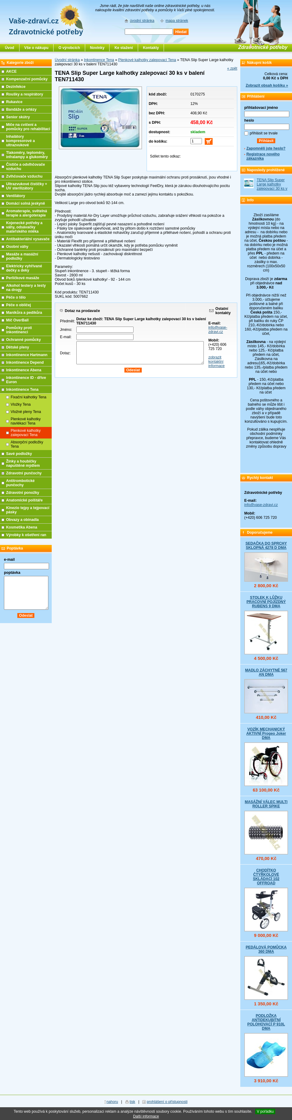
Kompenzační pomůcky (27, 79)
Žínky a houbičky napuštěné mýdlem (23, 463)
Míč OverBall (17, 320)
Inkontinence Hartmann (26, 355)
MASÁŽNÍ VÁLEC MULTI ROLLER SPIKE (266, 804)
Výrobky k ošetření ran (26, 535)
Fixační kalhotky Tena (28, 397)
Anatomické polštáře (24, 500)
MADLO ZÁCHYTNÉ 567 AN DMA (266, 672)
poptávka (12, 572)
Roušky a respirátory (24, 94)
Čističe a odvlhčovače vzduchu (25, 166)
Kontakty (151, 48)
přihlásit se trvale (264, 133)
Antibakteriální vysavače (28, 239)
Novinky (97, 48)
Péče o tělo (16, 297)
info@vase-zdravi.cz (217, 329)
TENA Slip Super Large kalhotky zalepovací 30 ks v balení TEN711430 (272, 186)
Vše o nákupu (36, 48)
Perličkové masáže (22, 278)
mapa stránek (176, 21)
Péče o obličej (18, 305)
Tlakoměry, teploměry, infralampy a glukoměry (27, 155)
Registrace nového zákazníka (263, 156)
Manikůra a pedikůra (24, 312)
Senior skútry (18, 117)
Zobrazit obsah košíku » (267, 85)
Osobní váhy (17, 246)
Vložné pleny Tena (26, 412)
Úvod (9, 48)
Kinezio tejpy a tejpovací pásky (27, 510)
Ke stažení (123, 48)
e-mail (9, 559)
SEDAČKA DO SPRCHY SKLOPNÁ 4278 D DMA (266, 545)
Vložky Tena (21, 404)
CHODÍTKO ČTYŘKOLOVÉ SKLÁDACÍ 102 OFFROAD (266, 876)
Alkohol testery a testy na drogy (26, 287)
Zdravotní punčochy (24, 473)
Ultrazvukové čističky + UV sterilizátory (26, 186)
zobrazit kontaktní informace (216, 361)
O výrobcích (69, 48)
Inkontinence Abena (23, 370)
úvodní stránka (142, 21)
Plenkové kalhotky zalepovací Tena (147, 60)
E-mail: (65, 337)
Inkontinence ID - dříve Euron (26, 380)
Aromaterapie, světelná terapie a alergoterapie (26, 213)
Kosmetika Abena (21, 527)
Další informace (146, 1116)
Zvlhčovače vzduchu (24, 176)
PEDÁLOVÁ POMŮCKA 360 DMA (266, 949)
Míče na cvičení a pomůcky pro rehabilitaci (28, 127)
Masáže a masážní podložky (22, 256)
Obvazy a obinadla (22, 520)
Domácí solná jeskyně (25, 203)
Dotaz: (65, 353)
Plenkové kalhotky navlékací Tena (26, 421)
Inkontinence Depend (25, 362)
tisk (132, 1102)
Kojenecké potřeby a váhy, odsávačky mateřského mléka (24, 227)
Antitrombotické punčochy (20, 483)
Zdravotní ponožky (22, 493)
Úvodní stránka (67, 60)
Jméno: (66, 330)
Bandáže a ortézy (21, 109)
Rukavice (14, 102)
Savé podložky (19, 454)
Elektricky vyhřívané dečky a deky (24, 268)
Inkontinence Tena (99, 60)
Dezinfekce (16, 87)
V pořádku (265, 1111)
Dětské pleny (17, 347)
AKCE (11, 71)
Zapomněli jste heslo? (266, 148)
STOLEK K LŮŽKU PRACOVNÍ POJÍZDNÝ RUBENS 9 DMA (266, 601)
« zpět (232, 68)
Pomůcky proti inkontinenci (19, 330)
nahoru (112, 1102)
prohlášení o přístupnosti (167, 1102)
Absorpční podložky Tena (27, 444)
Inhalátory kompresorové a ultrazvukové (20, 140)
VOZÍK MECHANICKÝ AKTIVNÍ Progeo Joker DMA (266, 733)
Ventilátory (15, 196)
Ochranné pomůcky (23, 340)
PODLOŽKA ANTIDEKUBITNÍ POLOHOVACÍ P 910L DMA (266, 1022)
